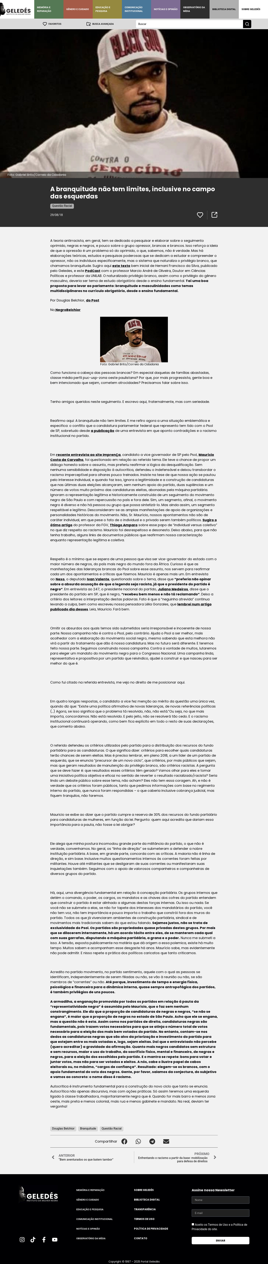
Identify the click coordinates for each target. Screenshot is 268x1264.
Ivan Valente (98, 579)
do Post (92, 300)
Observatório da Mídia (194, 9)
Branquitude (88, 1128)
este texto (121, 265)
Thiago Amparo (124, 524)
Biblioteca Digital (224, 9)
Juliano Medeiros (173, 589)
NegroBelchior (68, 309)
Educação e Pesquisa (102, 9)
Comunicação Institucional (134, 9)
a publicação (102, 430)
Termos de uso (144, 1219)
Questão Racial (62, 205)
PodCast (92, 270)
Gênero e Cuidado (77, 9)
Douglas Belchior (63, 1128)
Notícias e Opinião (166, 9)
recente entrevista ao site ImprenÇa (88, 454)
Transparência (145, 1209)
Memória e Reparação (44, 9)
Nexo (60, 579)
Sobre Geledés (251, 9)
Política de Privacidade (151, 1228)
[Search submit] (247, 24)
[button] (124, 1141)
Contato (140, 1238)
